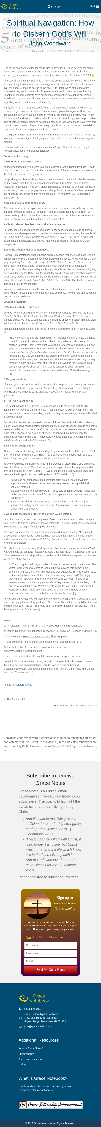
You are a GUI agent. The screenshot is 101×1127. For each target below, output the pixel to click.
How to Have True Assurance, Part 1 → (75, 705)
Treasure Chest (23, 684)
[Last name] (50, 953)
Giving (22, 1064)
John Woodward (50, 43)
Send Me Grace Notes (51, 969)
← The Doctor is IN (14, 699)
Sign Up (54, 6)
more (49, 1090)
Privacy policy (26, 1053)
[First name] (50, 945)
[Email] (50, 961)
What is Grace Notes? (31, 1048)
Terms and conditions (30, 1059)
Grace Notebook (43, 1123)
